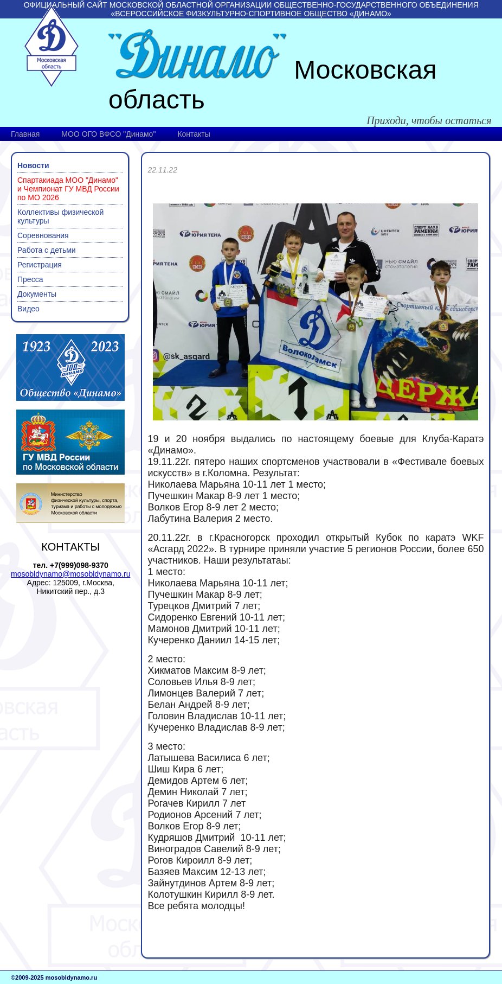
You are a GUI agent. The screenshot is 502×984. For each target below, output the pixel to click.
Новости (33, 165)
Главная (25, 134)
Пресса (30, 279)
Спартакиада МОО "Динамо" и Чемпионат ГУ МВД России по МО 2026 (68, 189)
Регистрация (39, 264)
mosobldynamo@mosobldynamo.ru (70, 574)
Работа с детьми (46, 250)
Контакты (193, 134)
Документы (36, 294)
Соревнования (43, 235)
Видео (28, 308)
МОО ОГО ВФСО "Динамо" (108, 134)
